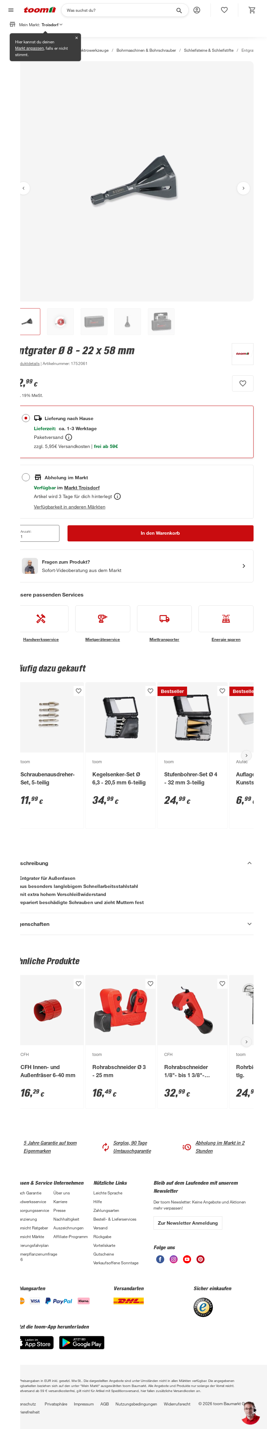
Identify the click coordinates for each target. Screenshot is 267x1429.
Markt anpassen (29, 48)
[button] (196, 10)
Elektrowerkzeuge (92, 50)
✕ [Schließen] (76, 38)
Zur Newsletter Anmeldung (188, 1223)
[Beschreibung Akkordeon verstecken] (133, 863)
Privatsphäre (56, 1403)
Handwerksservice (29, 1201)
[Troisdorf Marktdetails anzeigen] (81, 487)
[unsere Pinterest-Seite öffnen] (200, 1261)
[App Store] (33, 1347)
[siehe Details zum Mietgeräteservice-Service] (102, 623)
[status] (224, 10)
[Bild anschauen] (133, 181)
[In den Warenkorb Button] (161, 533)
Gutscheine (103, 1254)
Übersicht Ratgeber (30, 1227)
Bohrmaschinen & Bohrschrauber (146, 50)
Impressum (84, 1403)
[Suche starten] (178, 10)
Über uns (61, 1192)
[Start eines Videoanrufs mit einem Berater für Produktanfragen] (133, 565)
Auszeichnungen (68, 1227)
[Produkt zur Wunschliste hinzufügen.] (243, 383)
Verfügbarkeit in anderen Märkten (69, 506)
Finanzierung (25, 1219)
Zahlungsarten (106, 1210)
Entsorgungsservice (31, 1210)
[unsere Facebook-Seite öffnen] (160, 1261)
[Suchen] (120, 10)
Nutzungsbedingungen (136, 1403)
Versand (100, 1227)
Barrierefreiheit (26, 1412)
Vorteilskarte (104, 1245)
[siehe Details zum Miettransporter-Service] (164, 623)
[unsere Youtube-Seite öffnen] (187, 1261)
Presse (59, 1210)
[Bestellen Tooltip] (68, 437)
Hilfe (97, 1201)
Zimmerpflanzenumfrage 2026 (33, 1256)
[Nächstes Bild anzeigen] (243, 188)
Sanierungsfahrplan (31, 1245)
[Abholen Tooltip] (117, 496)
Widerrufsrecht (177, 1403)
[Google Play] (81, 1347)
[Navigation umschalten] (10, 10)
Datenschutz (24, 1403)
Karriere (60, 1201)
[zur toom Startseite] (40, 10)
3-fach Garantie (27, 1192)
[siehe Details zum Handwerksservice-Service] (41, 623)
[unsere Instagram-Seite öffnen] (174, 1261)
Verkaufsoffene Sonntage (115, 1262)
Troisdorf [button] (52, 24)
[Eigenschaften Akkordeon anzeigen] (133, 924)
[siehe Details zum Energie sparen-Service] (226, 623)
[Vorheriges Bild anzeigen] (23, 188)
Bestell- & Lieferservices (114, 1219)
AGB (104, 1403)
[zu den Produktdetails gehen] (26, 363)
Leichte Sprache (107, 1192)
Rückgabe (102, 1236)
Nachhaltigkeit (66, 1219)
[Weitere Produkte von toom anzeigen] (239, 355)
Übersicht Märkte (28, 1236)
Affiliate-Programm (70, 1236)
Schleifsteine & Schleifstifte (208, 50)
